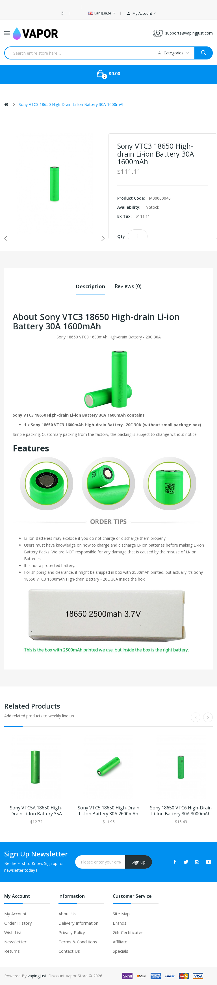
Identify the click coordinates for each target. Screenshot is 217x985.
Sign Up (139, 861)
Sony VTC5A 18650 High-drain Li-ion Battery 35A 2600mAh (36, 811)
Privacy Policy (71, 932)
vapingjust (37, 975)
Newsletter (15, 942)
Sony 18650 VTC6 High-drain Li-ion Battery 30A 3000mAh (181, 811)
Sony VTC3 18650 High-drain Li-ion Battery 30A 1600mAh (72, 104)
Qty (121, 236)
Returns (12, 951)
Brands (120, 923)
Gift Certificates (128, 932)
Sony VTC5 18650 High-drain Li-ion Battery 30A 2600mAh (108, 811)
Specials (120, 951)
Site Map (121, 913)
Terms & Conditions (77, 942)
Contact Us (69, 951)
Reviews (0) (128, 286)
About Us (67, 913)
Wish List (13, 932)
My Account (15, 913)
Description (90, 286)
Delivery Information (78, 923)
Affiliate (120, 942)
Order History (18, 923)
